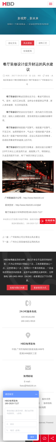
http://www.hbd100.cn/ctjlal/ (28, 205)
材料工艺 (43, 43)
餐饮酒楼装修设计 (21, 80)
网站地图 (41, 407)
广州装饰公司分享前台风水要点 (25, 237)
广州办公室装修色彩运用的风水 (25, 242)
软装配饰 (27, 51)
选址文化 (12, 43)
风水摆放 (27, 43)
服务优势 (46, 399)
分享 (52, 438)
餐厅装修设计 (34, 80)
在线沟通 (44, 438)
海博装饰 (8, 4)
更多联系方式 (40, 287)
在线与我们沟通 (17, 287)
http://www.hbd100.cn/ (33, 198)
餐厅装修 (10, 96)
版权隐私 (48, 403)
